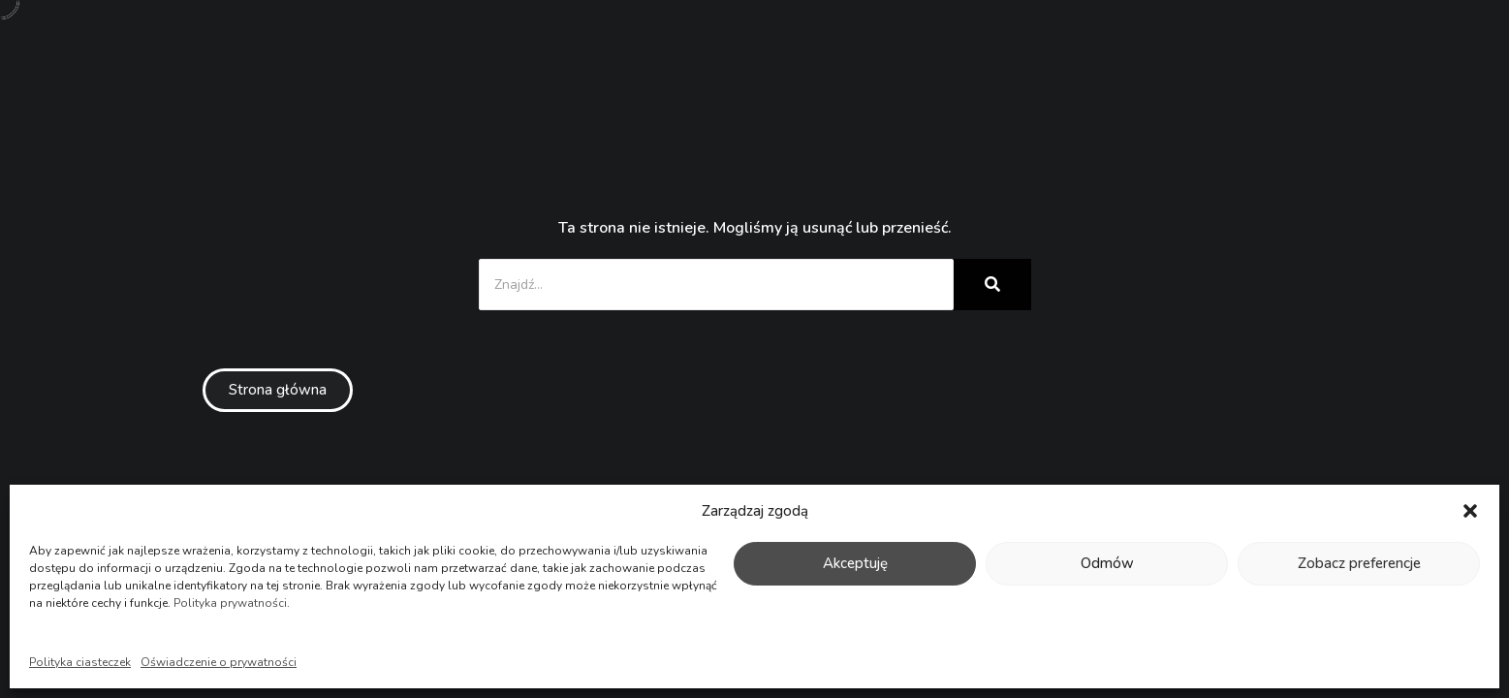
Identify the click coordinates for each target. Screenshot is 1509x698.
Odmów (1107, 563)
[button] (1470, 511)
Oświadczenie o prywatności (219, 662)
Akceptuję (855, 563)
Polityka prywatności (230, 603)
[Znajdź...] (716, 284)
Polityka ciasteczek (80, 662)
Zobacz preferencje (1359, 563)
